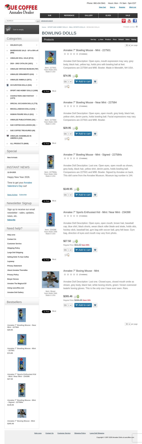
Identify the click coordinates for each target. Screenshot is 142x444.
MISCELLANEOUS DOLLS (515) (21, 109)
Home (44, 27)
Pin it (54, 91)
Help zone (11, 235)
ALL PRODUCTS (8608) (18, 144)
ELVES (108, 15)
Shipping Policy (13, 248)
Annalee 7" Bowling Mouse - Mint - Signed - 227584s (92, 154)
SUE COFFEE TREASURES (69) (21, 131)
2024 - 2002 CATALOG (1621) (20, 64)
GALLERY (89, 15)
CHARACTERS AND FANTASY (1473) (20, 97)
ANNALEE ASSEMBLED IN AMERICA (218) (19, 137)
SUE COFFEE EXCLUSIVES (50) (21, 125)
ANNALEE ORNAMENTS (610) (20, 74)
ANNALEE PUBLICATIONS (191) (21, 120)
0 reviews (83, 54)
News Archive (12, 195)
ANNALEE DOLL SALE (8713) (20, 58)
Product (108, 39)
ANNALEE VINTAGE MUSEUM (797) (22, 69)
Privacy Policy (13, 275)
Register (122, 7)
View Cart (102, 7)
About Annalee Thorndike (17, 270)
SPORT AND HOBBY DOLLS (58, 27)
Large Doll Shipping (15, 252)
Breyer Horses (13, 279)
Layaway (10, 261)
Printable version (129, 27)
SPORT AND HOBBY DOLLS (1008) (22, 91)
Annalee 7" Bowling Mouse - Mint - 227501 (87, 50)
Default (121, 39)
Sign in (112, 7)
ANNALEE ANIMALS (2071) (19, 80)
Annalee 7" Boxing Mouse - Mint (81, 270)
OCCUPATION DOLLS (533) (19, 85)
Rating (133, 39)
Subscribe (23, 195)
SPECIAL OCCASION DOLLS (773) (22, 104)
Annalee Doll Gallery (15, 292)
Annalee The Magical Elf (16, 284)
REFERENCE (69, 15)
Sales (127, 39)
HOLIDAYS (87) (14, 45)
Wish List (132, 7)
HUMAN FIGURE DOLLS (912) (20, 114)
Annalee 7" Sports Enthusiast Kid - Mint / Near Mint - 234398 (96, 212)
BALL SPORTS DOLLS (77, 27)
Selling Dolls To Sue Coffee (18, 257)
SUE (49, 15)
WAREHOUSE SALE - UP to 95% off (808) (22, 52)
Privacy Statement (14, 266)
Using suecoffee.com (15, 288)
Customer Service (14, 244)
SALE (128, 15)
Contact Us (11, 239)
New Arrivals (12, 158)
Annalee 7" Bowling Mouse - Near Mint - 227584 (90, 102)
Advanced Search (47, 21)
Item (101, 39)
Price (115, 39)
